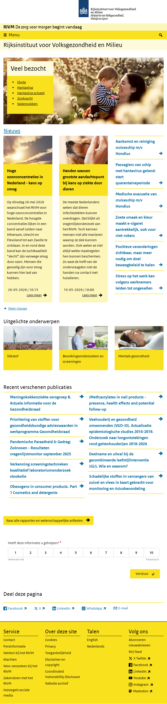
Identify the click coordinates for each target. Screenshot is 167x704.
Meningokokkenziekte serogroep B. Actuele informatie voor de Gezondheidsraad (40, 403)
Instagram (148, 684)
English (92, 640)
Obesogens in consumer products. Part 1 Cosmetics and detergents (43, 489)
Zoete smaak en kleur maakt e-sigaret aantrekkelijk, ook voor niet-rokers (136, 226)
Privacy (50, 646)
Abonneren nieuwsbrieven (139, 642)
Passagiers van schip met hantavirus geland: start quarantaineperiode (136, 173)
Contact (9, 640)
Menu (14, 34)
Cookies (51, 640)
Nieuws (12, 131)
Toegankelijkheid (58, 653)
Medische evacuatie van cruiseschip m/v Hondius (136, 200)
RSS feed (135, 652)
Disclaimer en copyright (55, 662)
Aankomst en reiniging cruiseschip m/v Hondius (135, 147)
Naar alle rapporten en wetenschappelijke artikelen (44, 520)
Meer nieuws (17, 308)
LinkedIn (148, 671)
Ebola (21, 82)
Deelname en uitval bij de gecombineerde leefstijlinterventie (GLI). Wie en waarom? (119, 460)
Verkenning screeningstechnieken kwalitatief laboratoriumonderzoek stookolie (40, 470)
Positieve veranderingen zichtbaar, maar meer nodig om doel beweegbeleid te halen (137, 255)
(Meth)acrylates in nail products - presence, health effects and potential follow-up (121, 403)
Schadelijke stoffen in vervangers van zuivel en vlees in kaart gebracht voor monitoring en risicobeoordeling (121, 482)
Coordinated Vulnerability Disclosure (62, 674)
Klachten (10, 659)
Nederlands (95, 646)
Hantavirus (25, 87)
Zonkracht (25, 98)
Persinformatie (14, 646)
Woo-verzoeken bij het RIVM (20, 669)
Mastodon (148, 691)
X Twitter (148, 658)
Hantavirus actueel (31, 93)
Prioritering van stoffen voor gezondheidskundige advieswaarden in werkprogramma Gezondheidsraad (44, 425)
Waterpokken (27, 104)
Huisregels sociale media (16, 692)
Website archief (56, 683)
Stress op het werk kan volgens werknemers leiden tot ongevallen (135, 282)
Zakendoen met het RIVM (18, 680)
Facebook (148, 665)
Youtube (148, 678)
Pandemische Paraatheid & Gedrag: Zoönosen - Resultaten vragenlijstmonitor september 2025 (40, 447)
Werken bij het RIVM (18, 653)
